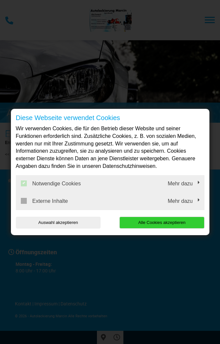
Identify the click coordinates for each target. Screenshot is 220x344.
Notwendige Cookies (51, 183)
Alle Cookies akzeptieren (162, 222)
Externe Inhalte (44, 201)
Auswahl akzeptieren (58, 222)
